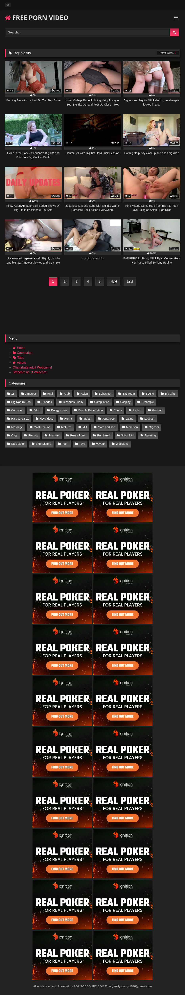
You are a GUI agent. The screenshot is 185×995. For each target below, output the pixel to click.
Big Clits (170, 393)
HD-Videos (46, 418)
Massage (17, 427)
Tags (20, 357)
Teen (65, 443)
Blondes (47, 402)
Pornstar (54, 435)
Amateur (30, 393)
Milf (84, 427)
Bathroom (129, 393)
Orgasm (154, 427)
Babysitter (105, 393)
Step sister (18, 443)
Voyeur (100, 443)
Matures (66, 427)
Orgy (14, 435)
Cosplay (125, 402)
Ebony (118, 410)
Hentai (68, 418)
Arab (67, 393)
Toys (82, 443)
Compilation (101, 402)
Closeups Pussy (73, 402)
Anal (50, 393)
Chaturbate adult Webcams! (32, 367)
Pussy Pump (78, 435)
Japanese (108, 418)
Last (130, 281)
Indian (87, 418)
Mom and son (106, 427)
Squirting (150, 435)
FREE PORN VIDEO (36, 17)
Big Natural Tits (21, 402)
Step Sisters (43, 443)
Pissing (32, 435)
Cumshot (17, 410)
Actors (21, 362)
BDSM (150, 393)
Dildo (37, 410)
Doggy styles (59, 410)
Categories (24, 352)
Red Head (103, 435)
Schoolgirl (127, 435)
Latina (129, 418)
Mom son (132, 427)
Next (113, 281)
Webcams (122, 443)
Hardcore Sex (20, 418)
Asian (84, 393)
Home (21, 347)
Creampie (148, 402)
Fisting (137, 410)
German (157, 410)
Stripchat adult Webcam (29, 372)
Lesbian (149, 418)
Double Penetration (90, 410)
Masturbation (42, 427)
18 (12, 393)
